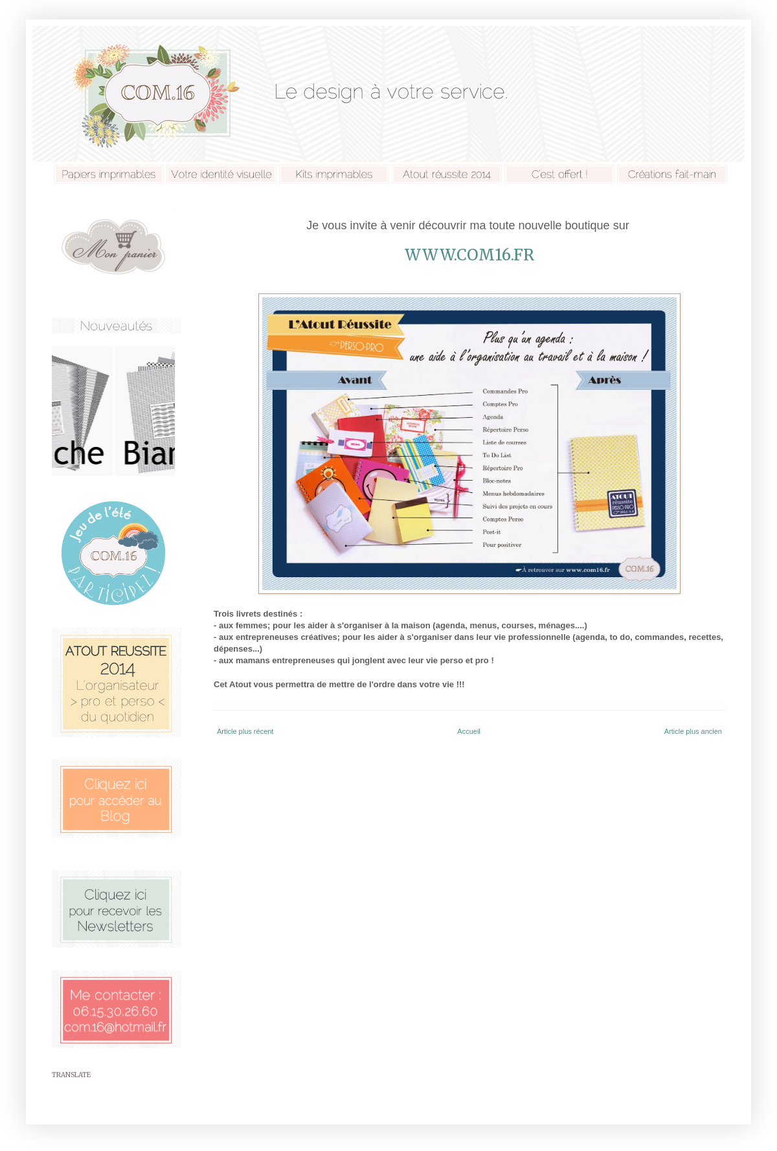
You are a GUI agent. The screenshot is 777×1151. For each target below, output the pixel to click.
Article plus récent (245, 731)
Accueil (468, 731)
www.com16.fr (469, 255)
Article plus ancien (693, 731)
